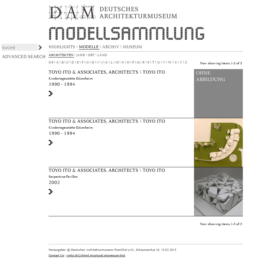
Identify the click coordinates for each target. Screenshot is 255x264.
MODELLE (89, 47)
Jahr (81, 55)
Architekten (61, 55)
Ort (91, 55)
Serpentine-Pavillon (63, 177)
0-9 (51, 62)
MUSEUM (133, 47)
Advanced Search (24, 56)
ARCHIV (111, 47)
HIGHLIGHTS (62, 47)
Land (102, 55)
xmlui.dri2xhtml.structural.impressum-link (95, 255)
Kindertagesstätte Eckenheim (71, 78)
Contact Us (56, 255)
